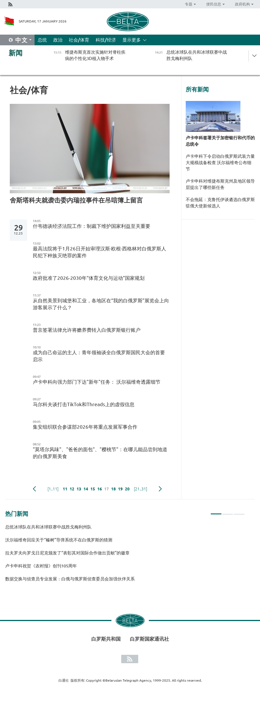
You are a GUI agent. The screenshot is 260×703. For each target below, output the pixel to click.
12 (72, 489)
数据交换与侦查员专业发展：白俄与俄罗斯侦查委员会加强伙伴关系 (70, 578)
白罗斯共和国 (106, 639)
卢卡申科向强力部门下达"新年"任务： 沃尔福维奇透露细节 (96, 382)
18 (113, 489)
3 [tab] (239, 511)
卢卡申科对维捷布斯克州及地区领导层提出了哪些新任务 (220, 184)
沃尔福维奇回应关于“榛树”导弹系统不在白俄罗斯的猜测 (58, 539)
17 (106, 489)
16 (99, 489)
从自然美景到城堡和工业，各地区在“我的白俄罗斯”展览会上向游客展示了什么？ (101, 304)
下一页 (160, 489)
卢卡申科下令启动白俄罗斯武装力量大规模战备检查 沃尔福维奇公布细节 (220, 162)
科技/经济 (106, 39)
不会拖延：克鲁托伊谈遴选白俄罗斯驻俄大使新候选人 (220, 202)
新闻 (15, 53)
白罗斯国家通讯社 (149, 639)
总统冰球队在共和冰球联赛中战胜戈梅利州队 (48, 526)
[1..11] (53, 489)
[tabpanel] (125, 555)
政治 (57, 39)
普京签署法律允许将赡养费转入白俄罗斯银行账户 (87, 330)
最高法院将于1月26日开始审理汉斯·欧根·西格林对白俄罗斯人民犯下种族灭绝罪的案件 (99, 252)
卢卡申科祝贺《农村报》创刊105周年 (41, 565)
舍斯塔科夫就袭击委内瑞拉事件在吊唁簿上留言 (76, 200)
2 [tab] (227, 511)
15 (92, 489)
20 (127, 489)
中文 (21, 40)
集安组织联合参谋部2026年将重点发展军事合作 (85, 427)
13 (79, 489)
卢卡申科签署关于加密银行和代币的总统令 (220, 141)
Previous (34, 489)
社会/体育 (79, 39)
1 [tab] (216, 511)
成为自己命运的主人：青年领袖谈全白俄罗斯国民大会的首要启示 (99, 356)
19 (120, 489)
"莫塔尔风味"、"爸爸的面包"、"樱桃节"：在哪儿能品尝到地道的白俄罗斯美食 (100, 453)
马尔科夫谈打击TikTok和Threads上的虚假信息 (83, 404)
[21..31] (140, 489)
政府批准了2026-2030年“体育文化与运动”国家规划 (89, 278)
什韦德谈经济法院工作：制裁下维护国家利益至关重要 (91, 226)
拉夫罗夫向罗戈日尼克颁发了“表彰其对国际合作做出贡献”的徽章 (67, 552)
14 (85, 489)
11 (65, 489)
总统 (42, 39)
